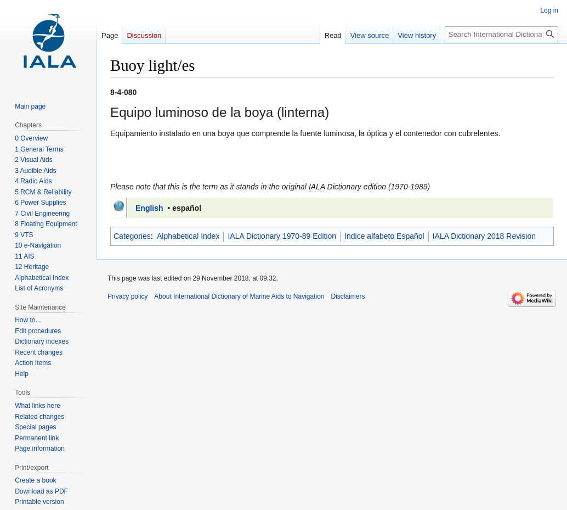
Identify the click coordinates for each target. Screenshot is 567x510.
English (149, 208)
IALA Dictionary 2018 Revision (484, 236)
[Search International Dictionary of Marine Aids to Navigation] (501, 34)
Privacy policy (127, 296)
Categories (132, 236)
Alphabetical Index (188, 236)
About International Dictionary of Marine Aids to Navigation (239, 296)
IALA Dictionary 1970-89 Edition (282, 236)
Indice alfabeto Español (384, 236)
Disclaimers (348, 296)
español (186, 208)
